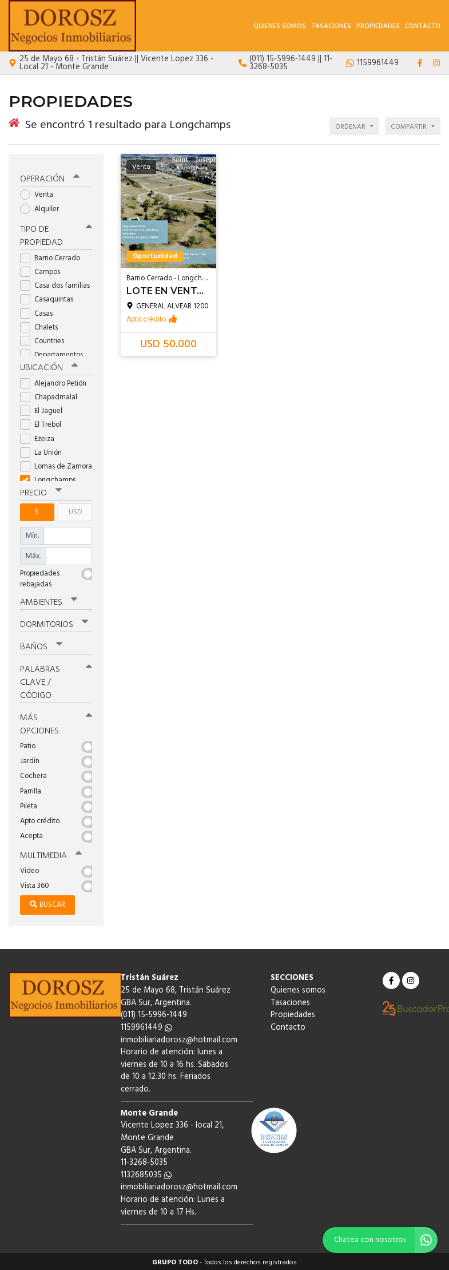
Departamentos (55, 352)
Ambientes (48, 600)
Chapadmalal (52, 395)
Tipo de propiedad (56, 233)
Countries (45, 339)
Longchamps (51, 478)
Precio (41, 491)
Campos (43, 269)
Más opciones (56, 722)
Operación (50, 177)
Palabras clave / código (56, 680)
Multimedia (51, 853)
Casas (40, 311)
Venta (40, 193)
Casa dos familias (56, 283)
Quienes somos (279, 26)
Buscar (47, 902)
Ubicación (49, 365)
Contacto (422, 26)
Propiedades (378, 26)
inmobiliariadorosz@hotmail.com (179, 1037)
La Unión (44, 450)
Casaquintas (50, 297)
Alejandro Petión (56, 381)
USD (75, 510)
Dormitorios (54, 622)
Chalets (42, 325)
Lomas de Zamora (56, 464)
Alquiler (43, 206)
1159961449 (146, 1025)
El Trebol (44, 423)
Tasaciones (331, 26)
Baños (41, 645)
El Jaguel (45, 408)
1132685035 (146, 1173)
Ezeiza (41, 436)
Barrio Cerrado (54, 256)
